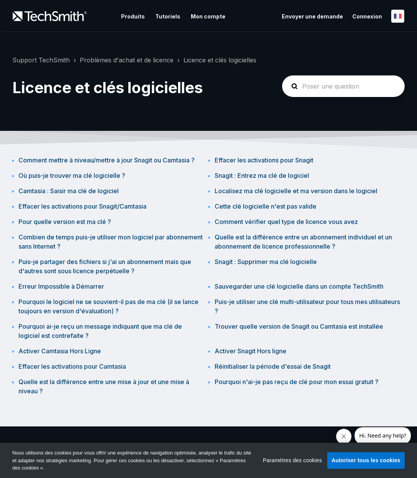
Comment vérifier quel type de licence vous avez (286, 222)
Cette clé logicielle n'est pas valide (265, 206)
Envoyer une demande (312, 16)
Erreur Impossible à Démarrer (61, 286)
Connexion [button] (367, 16)
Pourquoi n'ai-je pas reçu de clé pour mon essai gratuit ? (296, 382)
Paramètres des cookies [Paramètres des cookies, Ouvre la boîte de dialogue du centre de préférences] (292, 460)
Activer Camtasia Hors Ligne (59, 351)
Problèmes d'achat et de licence (126, 60)
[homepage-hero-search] (343, 86)
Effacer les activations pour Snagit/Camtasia (82, 206)
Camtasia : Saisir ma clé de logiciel (68, 191)
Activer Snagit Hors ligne (250, 351)
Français (397, 16)
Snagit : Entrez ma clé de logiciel (262, 175)
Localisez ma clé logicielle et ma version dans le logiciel (296, 191)
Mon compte (208, 16)
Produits (133, 16)
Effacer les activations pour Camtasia (72, 366)
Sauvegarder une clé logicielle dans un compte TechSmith (299, 286)
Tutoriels (167, 16)
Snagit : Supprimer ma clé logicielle (266, 262)
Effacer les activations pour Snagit (264, 160)
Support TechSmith (41, 60)
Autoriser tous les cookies (365, 460)
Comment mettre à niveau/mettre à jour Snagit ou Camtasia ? (106, 160)
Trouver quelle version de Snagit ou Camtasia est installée (299, 326)
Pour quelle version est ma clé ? (64, 222)
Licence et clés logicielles (219, 60)
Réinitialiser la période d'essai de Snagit (273, 366)
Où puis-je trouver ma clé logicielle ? (71, 175)
